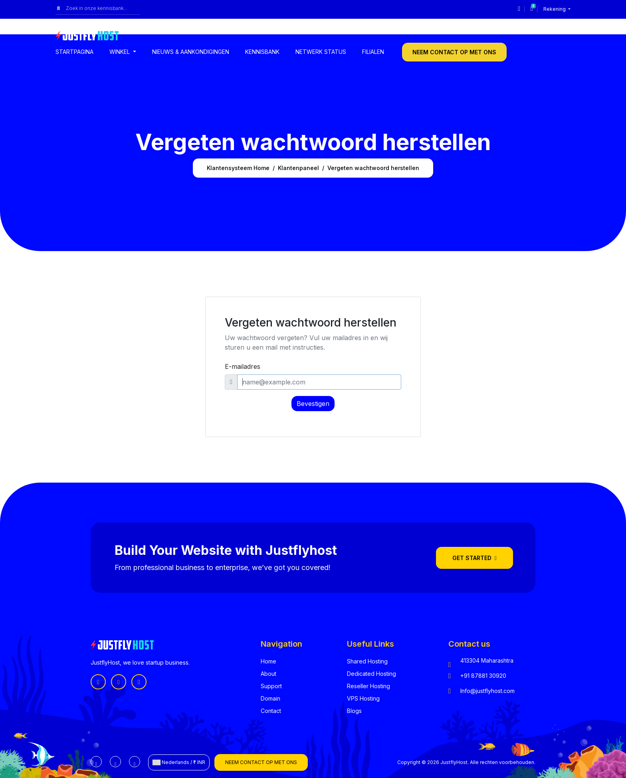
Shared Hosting (367, 661)
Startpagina (74, 51)
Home (268, 661)
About (268, 673)
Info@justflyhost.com (487, 690)
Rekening (555, 9)
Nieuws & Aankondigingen (190, 51)
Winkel (120, 51)
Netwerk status (320, 51)
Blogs (354, 710)
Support (271, 686)
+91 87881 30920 (483, 675)
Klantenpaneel (298, 167)
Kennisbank (262, 51)
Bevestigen (313, 404)
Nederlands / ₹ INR (179, 762)
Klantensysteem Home (238, 167)
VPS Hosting (363, 698)
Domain (270, 698)
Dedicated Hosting (371, 673)
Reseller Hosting (368, 686)
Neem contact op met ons (454, 52)
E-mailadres (242, 366)
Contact (271, 710)
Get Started (474, 557)
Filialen (373, 51)
